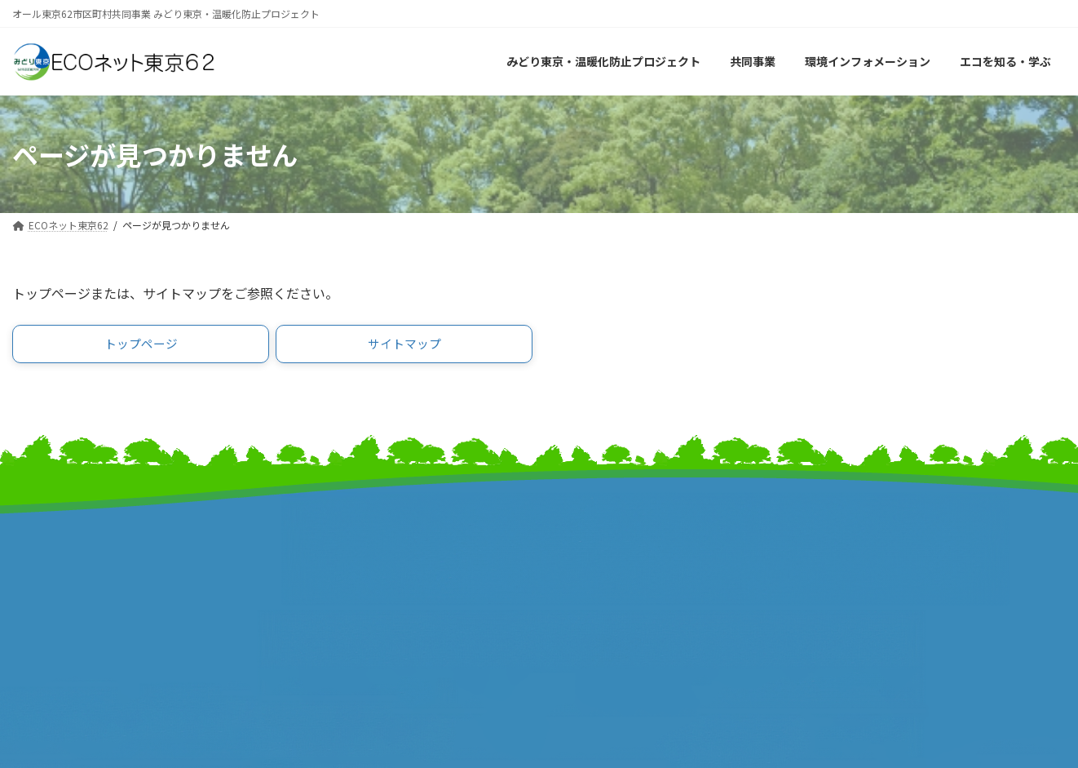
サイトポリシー (864, 557)
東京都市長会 (319, 550)
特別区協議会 (588, 567)
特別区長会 (312, 567)
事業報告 (36, 601)
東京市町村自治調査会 (612, 550)
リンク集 (845, 539)
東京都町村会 (319, 584)
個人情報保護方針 (870, 574)
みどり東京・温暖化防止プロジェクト (116, 550)
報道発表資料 (49, 584)
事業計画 (36, 567)
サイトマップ (858, 522)
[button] (140, 346)
